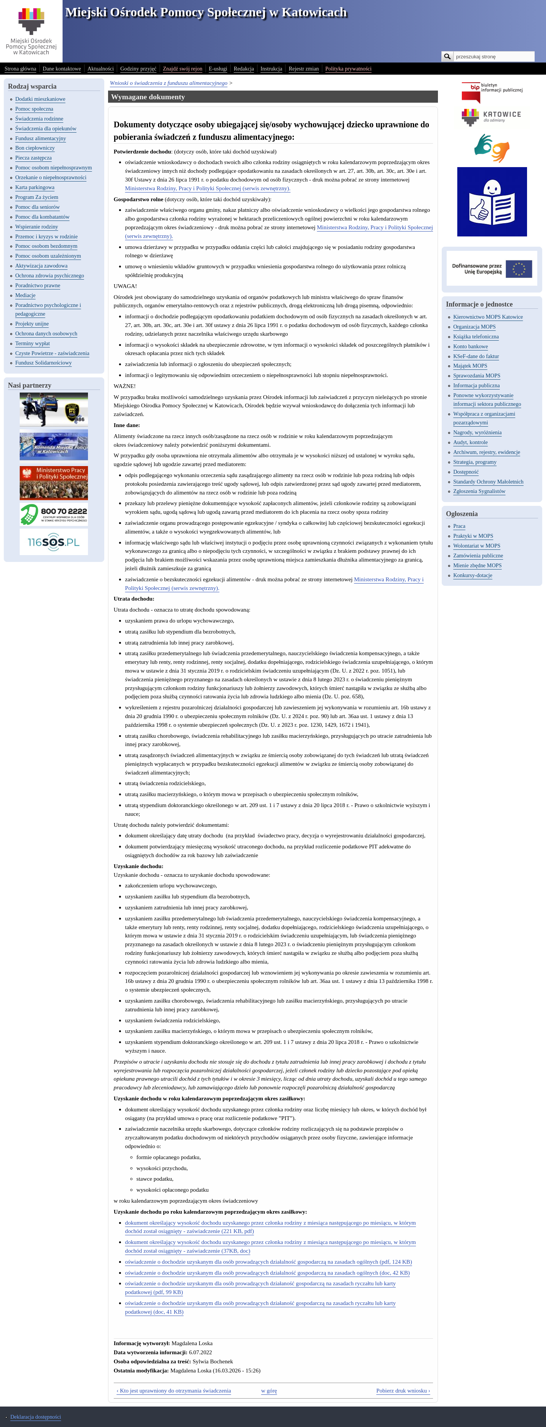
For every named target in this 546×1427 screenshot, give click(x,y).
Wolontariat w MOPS (476, 546)
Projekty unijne (32, 324)
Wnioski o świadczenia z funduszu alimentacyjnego (169, 83)
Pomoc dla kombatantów (42, 217)
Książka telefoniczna (476, 336)
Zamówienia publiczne (478, 555)
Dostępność (466, 472)
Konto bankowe (470, 346)
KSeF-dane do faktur (476, 356)
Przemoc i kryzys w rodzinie (46, 236)
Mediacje (25, 295)
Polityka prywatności (348, 69)
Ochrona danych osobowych (46, 333)
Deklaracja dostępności (35, 1417)
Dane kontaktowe (62, 69)
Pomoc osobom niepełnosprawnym (53, 167)
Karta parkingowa (35, 187)
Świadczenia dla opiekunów (45, 128)
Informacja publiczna (476, 385)
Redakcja (244, 69)
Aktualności (101, 69)
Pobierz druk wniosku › (403, 1390)
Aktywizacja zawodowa (41, 266)
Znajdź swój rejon (182, 69)
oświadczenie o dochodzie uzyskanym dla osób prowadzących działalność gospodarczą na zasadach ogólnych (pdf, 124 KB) (268, 1261)
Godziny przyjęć (138, 69)
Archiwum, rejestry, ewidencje (486, 452)
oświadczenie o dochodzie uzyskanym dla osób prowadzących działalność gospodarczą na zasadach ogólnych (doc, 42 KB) (267, 1272)
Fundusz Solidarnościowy (43, 363)
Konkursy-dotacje (472, 575)
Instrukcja (271, 69)
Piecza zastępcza (33, 158)
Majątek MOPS (470, 366)
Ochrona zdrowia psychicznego (49, 275)
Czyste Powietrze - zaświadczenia (52, 353)
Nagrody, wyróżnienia (477, 432)
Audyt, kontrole (470, 442)
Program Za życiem (36, 197)
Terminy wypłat (32, 343)
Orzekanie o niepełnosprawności (50, 177)
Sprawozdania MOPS (476, 375)
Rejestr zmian (304, 69)
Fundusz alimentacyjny (40, 138)
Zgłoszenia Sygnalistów (479, 491)
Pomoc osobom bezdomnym (46, 246)
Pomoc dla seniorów (37, 207)
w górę (269, 1390)
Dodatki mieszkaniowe (40, 99)
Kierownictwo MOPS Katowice (488, 317)
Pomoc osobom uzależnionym (48, 256)
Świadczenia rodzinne (39, 119)
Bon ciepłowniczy (35, 148)
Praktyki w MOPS (473, 536)
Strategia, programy (474, 462)
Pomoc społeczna (34, 109)
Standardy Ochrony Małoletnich (488, 482)
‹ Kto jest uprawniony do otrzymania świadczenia (173, 1390)
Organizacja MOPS (474, 327)
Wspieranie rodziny (36, 227)
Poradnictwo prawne (37, 285)
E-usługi (218, 69)
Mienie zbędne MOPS (477, 565)
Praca (459, 526)
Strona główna (20, 69)
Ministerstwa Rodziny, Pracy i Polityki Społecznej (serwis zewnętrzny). (207, 188)
